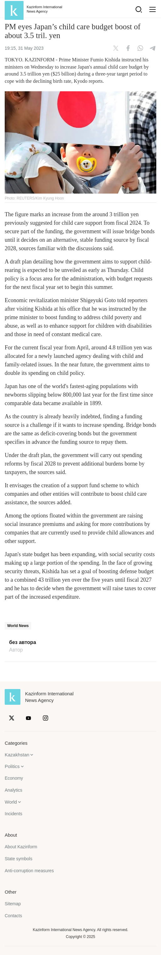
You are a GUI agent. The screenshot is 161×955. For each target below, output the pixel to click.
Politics (12, 766)
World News (18, 626)
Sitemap (13, 903)
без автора (22, 642)
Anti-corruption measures (29, 870)
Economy (14, 778)
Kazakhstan (17, 754)
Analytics (13, 790)
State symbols (18, 858)
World (11, 802)
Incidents (13, 813)
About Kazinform (21, 846)
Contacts (13, 915)
